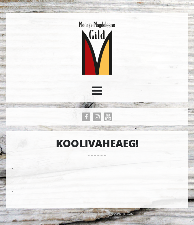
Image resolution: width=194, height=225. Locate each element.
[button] (97, 92)
